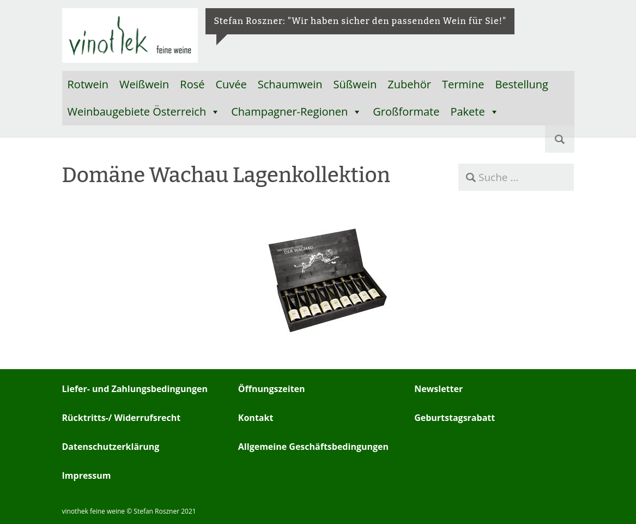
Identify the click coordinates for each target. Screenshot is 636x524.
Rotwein (88, 84)
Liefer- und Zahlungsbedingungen (135, 389)
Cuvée (230, 84)
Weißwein (144, 84)
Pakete (474, 111)
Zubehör (409, 84)
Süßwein (355, 84)
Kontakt (256, 418)
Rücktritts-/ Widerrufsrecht (121, 418)
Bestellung (521, 84)
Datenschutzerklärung (111, 447)
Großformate (406, 111)
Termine (463, 84)
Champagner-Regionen (296, 111)
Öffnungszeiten (271, 389)
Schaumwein (290, 84)
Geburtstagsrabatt (454, 418)
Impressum (86, 475)
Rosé (192, 84)
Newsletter (438, 389)
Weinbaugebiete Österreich (144, 111)
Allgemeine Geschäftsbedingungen (313, 447)
